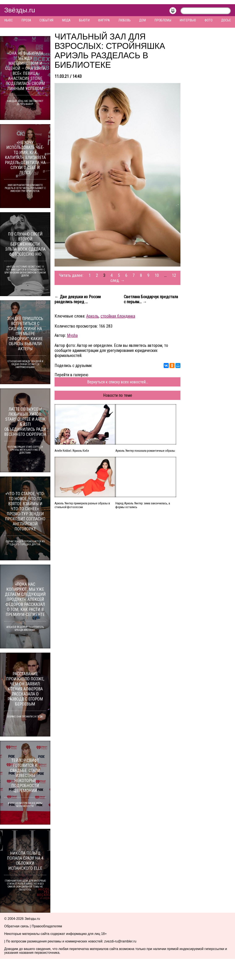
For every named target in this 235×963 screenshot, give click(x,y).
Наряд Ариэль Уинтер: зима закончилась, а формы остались (142, 505)
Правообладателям (47, 926)
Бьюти (84, 20)
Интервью (188, 20)
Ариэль (92, 316)
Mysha (72, 335)
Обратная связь (16, 926)
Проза (26, 20)
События (46, 20)
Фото (209, 20)
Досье (226, 20)
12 (174, 275)
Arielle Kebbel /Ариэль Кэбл (72, 451)
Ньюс (8, 20)
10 (157, 275)
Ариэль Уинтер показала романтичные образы (145, 451)
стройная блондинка (118, 316)
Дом (142, 20)
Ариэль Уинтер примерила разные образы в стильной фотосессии (82, 505)
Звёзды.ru (19, 10)
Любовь (124, 20)
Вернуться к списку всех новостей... (117, 381)
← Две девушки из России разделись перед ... (78, 299)
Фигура (104, 20)
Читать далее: (71, 275)
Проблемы (162, 20)
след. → (117, 280)
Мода (66, 20)
